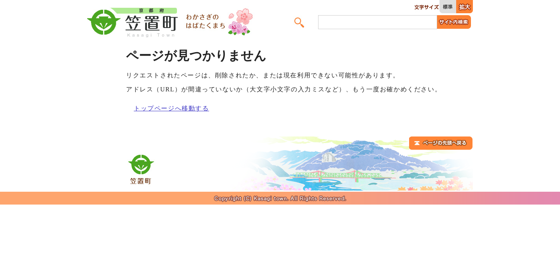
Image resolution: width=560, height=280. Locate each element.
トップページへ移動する (171, 108)
